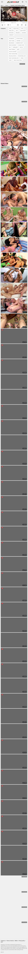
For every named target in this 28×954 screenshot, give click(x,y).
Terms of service (10, 940)
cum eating (23, 30)
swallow (11, 30)
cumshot (11, 34)
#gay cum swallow (14, 58)
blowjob (11, 32)
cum (10, 28)
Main (2, 5)
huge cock (16, 28)
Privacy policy (22, 940)
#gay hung (11, 40)
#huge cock (21, 45)
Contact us (3, 940)
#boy (18, 49)
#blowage (11, 43)
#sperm (18, 40)
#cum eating (19, 38)
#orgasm (15, 47)
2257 (2, 942)
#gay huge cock (18, 60)
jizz (17, 30)
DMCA (16, 940)
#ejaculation (12, 55)
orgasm (18, 32)
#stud (21, 47)
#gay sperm (12, 49)
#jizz (10, 60)
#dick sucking (12, 45)
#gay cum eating (13, 53)
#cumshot (11, 38)
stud (22, 28)
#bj (10, 47)
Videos (6, 5)
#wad (22, 58)
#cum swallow (22, 55)
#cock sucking (12, 51)
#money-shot (19, 43)
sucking (24, 32)
